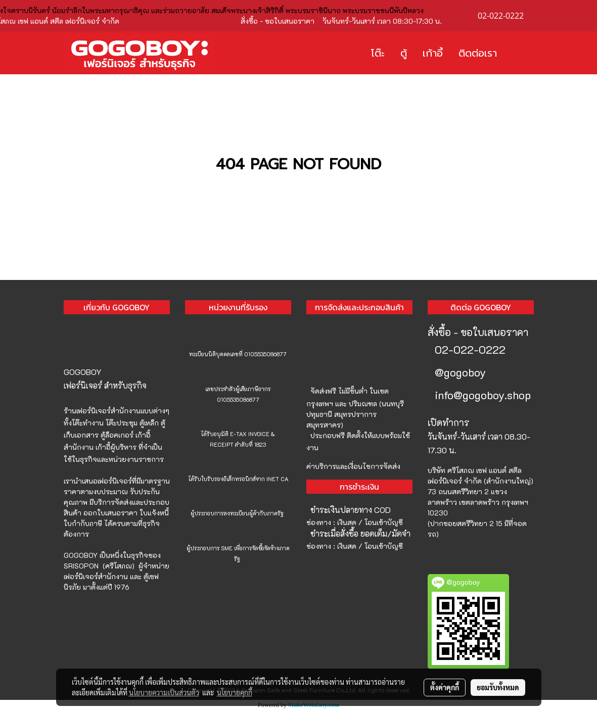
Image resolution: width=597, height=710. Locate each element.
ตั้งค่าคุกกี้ (444, 687)
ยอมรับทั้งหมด (498, 687)
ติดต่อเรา (477, 53)
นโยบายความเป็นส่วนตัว (164, 692)
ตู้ (403, 53)
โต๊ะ (378, 53)
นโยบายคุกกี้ (234, 692)
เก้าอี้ (433, 53)
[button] (520, 53)
